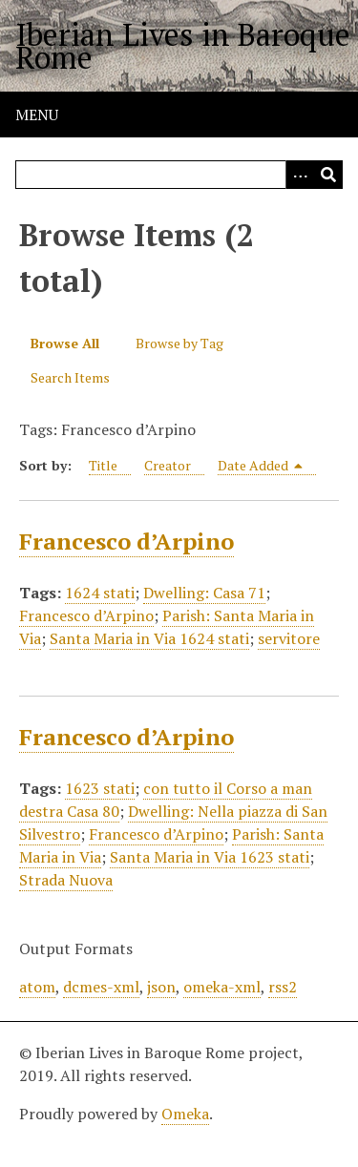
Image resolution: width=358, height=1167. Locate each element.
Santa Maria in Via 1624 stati (149, 638)
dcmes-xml (101, 986)
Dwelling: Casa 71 (204, 592)
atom (37, 986)
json (161, 986)
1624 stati (100, 592)
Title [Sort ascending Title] (103, 465)
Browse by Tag (179, 343)
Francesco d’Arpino (126, 541)
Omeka (185, 1113)
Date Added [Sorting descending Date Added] (261, 465)
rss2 (282, 986)
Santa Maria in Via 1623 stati (209, 856)
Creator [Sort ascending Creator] (167, 465)
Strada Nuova (66, 879)
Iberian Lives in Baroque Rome (182, 45)
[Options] (299, 174)
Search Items (70, 377)
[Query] (179, 174)
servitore (289, 638)
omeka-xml (222, 986)
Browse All (65, 343)
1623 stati (100, 788)
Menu (36, 114)
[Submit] (328, 174)
